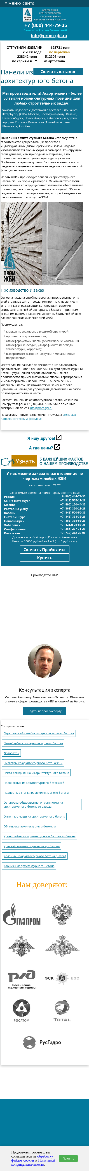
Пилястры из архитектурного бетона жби (33, 763)
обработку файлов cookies (32, 1158)
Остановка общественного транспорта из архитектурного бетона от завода (33, 804)
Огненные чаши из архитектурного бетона (34, 816)
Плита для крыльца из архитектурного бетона (36, 773)
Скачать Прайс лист (44, 550)
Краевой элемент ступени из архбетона (32, 846)
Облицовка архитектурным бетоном (30, 826)
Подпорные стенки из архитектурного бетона (36, 792)
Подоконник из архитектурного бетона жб (34, 782)
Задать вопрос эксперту (45, 711)
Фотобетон (11, 753)
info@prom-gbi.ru (49, 35)
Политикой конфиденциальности (33, 1162)
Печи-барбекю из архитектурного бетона (33, 743)
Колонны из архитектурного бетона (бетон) (35, 856)
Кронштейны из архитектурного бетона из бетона (39, 836)
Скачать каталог (58, 71)
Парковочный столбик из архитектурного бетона (39, 733)
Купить (44, 558)
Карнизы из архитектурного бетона (29, 866)
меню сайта (20, 3)
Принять (68, 1158)
